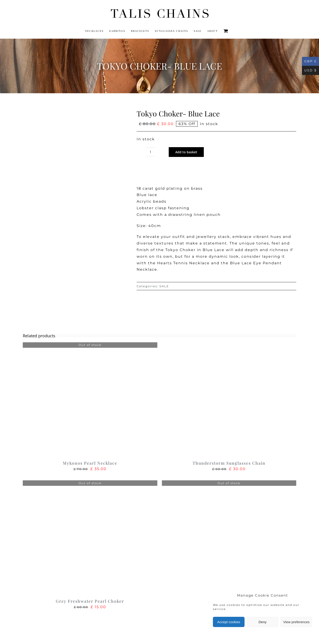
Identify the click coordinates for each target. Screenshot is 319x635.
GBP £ (309, 61)
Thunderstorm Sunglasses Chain (229, 463)
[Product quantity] (150, 151)
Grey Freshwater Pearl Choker (90, 601)
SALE (164, 286)
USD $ (309, 70)
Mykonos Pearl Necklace (90, 463)
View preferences (296, 622)
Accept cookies (228, 622)
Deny (262, 622)
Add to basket (186, 152)
